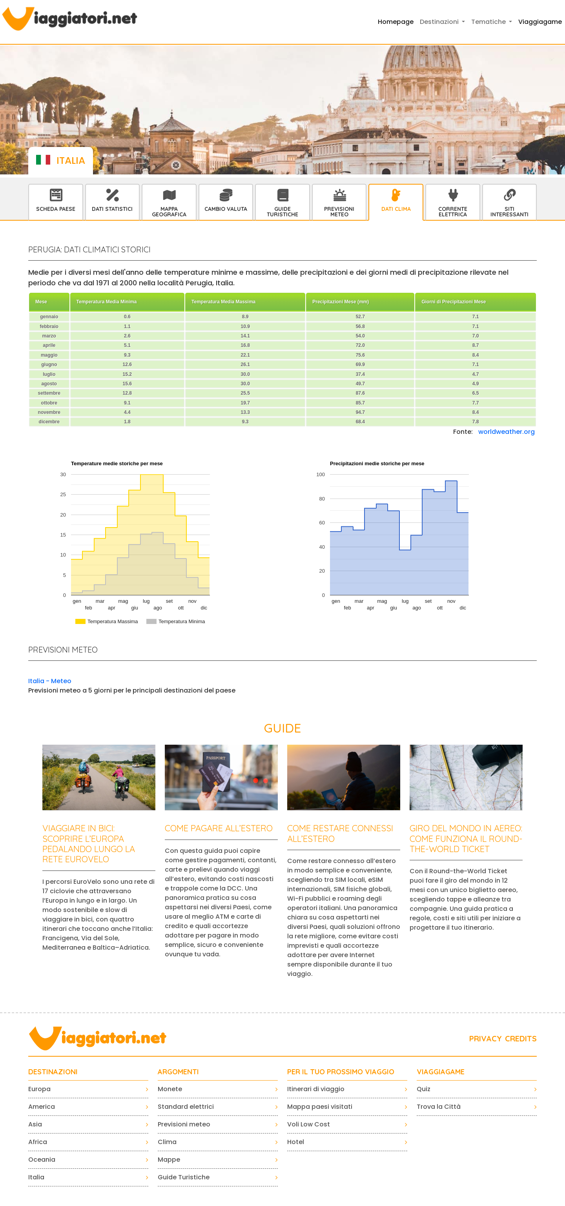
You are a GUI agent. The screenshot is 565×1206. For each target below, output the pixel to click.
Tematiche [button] (489, 21)
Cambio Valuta (225, 208)
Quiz (423, 1089)
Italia (36, 1177)
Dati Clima (396, 208)
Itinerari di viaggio (315, 1089)
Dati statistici (112, 208)
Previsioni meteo (184, 1124)
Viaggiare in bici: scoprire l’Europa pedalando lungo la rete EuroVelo (88, 844)
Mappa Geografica (169, 211)
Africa (37, 1141)
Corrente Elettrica (452, 211)
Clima (167, 1141)
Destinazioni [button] (440, 21)
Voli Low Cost (308, 1124)
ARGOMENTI (178, 1072)
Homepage (396, 21)
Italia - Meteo (49, 681)
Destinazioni (53, 1072)
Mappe (169, 1159)
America (41, 1106)
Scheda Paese (55, 208)
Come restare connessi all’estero (340, 833)
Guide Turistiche (282, 211)
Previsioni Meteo (339, 211)
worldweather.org (506, 431)
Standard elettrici (186, 1106)
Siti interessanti (509, 211)
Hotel (295, 1141)
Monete (170, 1089)
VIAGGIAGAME (441, 1072)
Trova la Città (439, 1106)
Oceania (41, 1159)
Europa (39, 1089)
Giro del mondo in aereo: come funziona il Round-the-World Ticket (466, 838)
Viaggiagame (540, 21)
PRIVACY (485, 1038)
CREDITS (521, 1038)
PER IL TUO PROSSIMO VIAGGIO (340, 1072)
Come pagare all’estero (219, 828)
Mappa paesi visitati (319, 1106)
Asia (35, 1124)
